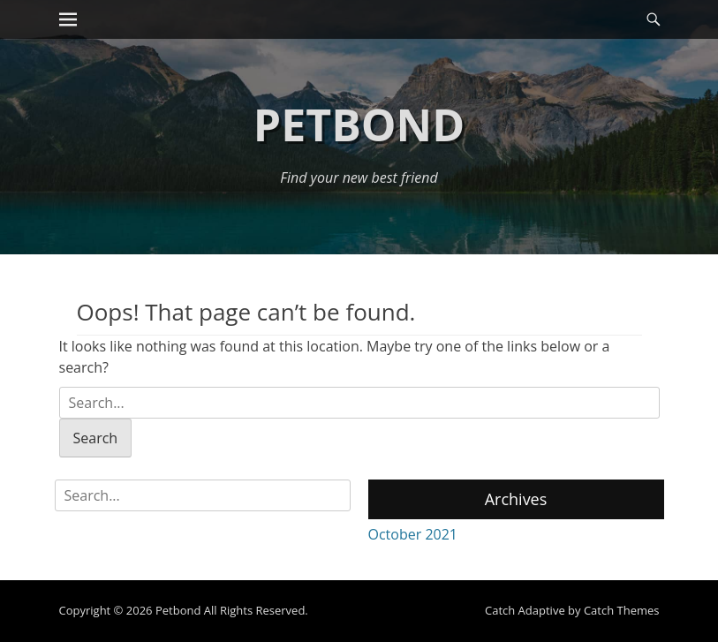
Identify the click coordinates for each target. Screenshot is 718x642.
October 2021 (413, 534)
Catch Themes (622, 610)
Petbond (359, 124)
